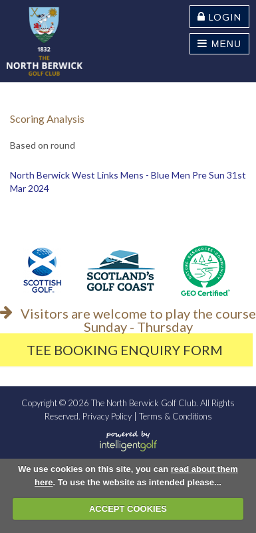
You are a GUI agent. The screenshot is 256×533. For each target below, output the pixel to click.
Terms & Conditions (175, 416)
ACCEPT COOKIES (128, 509)
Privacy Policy (107, 416)
